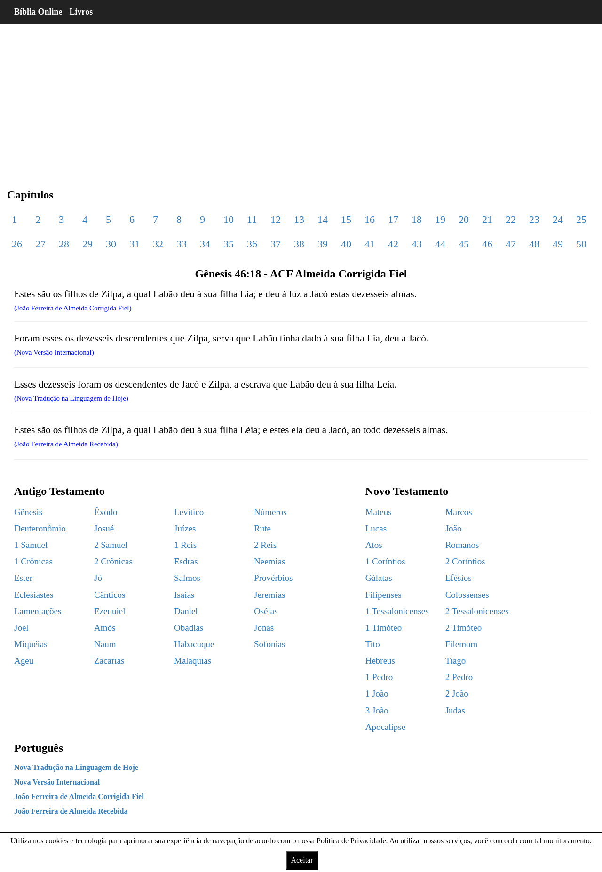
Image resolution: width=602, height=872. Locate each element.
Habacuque (194, 644)
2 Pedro (459, 677)
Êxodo (106, 512)
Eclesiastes (33, 595)
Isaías (184, 595)
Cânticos (110, 595)
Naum (105, 644)
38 (299, 244)
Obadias (188, 628)
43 (417, 244)
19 (440, 219)
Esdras (186, 561)
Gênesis (28, 512)
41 (369, 244)
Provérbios (273, 578)
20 (464, 219)
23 (534, 219)
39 (322, 244)
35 (228, 244)
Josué (104, 528)
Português (38, 748)
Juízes (185, 528)
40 (346, 244)
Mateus (378, 512)
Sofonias (269, 644)
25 (581, 219)
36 (252, 244)
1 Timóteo (383, 628)
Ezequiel (109, 611)
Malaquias (192, 661)
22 (511, 219)
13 (299, 219)
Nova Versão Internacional (57, 782)
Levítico (189, 512)
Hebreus (380, 661)
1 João (376, 693)
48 (534, 244)
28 (64, 244)
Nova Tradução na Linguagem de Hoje (76, 767)
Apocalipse (385, 727)
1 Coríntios (385, 561)
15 (346, 219)
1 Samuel (31, 545)
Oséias (266, 611)
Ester (23, 578)
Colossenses (467, 595)
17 (393, 219)
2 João (456, 693)
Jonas (264, 628)
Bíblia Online (38, 11)
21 (487, 219)
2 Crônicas (113, 561)
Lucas (376, 528)
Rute (262, 528)
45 (464, 244)
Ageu (23, 661)
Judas (455, 710)
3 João (376, 710)
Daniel (186, 611)
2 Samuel (110, 545)
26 (17, 244)
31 (134, 244)
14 (322, 219)
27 (40, 244)
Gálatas (378, 578)
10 (228, 219)
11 (252, 219)
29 (87, 244)
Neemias (269, 561)
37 (275, 244)
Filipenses (383, 595)
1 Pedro (379, 677)
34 (205, 244)
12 (275, 219)
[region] (301, 99)
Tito (372, 644)
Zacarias (109, 661)
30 (111, 244)
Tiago (455, 661)
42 (393, 244)
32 (158, 244)
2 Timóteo (463, 628)
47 (511, 244)
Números (270, 512)
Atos (373, 545)
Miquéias (31, 644)
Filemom (461, 644)
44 (440, 244)
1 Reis (185, 545)
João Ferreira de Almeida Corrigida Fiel (79, 797)
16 (369, 219)
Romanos (462, 545)
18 (417, 219)
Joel (21, 628)
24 (558, 219)
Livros (81, 11)
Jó (98, 578)
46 (487, 244)
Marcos (458, 512)
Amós (104, 628)
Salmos (187, 578)
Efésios (458, 578)
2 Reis (265, 545)
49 (558, 244)
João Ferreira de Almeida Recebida (70, 811)
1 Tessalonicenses (397, 611)
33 (181, 244)
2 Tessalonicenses (477, 611)
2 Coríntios (465, 561)
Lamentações (37, 611)
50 (581, 244)
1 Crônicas (33, 561)
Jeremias (269, 595)
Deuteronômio (40, 528)
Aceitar (302, 860)
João (453, 528)
